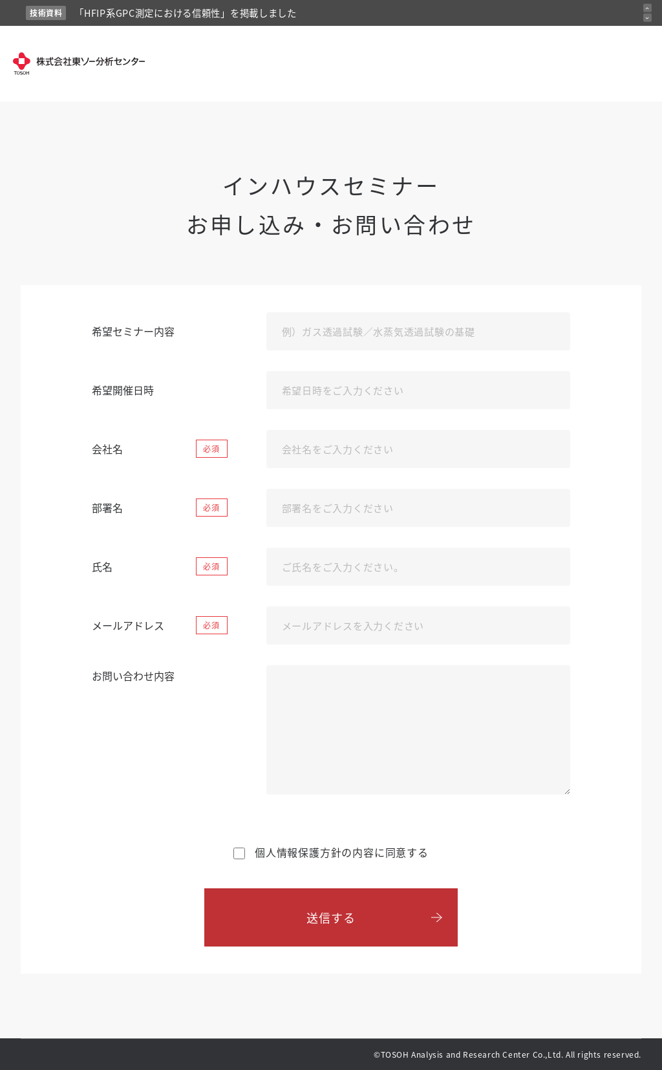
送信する (331, 917)
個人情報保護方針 (298, 852)
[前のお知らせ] (647, 8)
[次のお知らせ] (647, 18)
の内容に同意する (331, 852)
